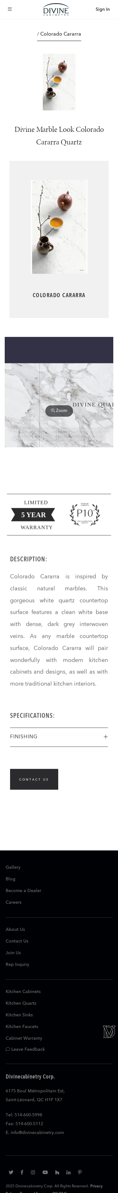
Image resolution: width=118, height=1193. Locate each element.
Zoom (59, 410)
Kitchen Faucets (22, 1027)
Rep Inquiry (17, 964)
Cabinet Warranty (24, 1038)
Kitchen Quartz (21, 1003)
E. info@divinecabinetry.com (35, 1133)
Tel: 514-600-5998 (24, 1115)
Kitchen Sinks (19, 1015)
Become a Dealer (23, 891)
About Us (15, 929)
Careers (13, 902)
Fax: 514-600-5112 (24, 1124)
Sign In (103, 9)
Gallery (13, 867)
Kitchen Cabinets (23, 992)
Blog (10, 879)
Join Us (13, 953)
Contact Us (17, 941)
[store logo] (56, 9)
